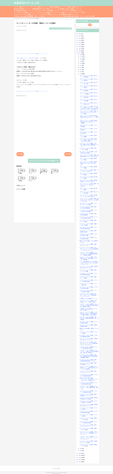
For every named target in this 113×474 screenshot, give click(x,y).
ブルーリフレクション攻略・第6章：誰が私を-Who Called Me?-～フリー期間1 (88, 122)
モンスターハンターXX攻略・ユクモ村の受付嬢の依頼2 (88, 412)
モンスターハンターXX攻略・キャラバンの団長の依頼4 (88, 281)
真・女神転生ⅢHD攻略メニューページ (23, 10)
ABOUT (83, 12)
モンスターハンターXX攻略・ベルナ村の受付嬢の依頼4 (88, 274)
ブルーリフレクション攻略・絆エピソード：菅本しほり (88, 103)
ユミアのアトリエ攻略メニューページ (48, 14)
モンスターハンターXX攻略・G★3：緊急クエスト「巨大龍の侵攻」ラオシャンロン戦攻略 (88, 368)
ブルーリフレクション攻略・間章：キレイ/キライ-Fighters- (88, 170)
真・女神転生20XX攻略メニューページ (69, 14)
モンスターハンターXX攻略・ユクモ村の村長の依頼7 (88, 287)
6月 (81, 67)
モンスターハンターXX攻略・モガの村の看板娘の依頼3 (88, 336)
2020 (80, 46)
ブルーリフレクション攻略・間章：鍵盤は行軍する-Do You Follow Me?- (88, 155)
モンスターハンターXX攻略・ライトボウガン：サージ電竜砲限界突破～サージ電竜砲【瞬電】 (88, 254)
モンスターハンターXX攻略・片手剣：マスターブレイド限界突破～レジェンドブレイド (88, 295)
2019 (80, 48)
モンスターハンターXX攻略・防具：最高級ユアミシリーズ (88, 395)
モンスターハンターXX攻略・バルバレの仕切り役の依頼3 (88, 211)
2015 (80, 455)
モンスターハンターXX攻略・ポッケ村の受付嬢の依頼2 (88, 228)
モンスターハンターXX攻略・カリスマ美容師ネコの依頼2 (88, 401)
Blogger (58, 468)
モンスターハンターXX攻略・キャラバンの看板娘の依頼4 (88, 391)
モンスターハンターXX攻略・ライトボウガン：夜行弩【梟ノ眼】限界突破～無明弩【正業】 (88, 305)
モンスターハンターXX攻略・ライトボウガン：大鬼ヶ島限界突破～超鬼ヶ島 (88, 387)
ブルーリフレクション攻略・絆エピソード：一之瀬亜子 (88, 93)
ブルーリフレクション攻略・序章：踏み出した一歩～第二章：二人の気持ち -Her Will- (88, 200)
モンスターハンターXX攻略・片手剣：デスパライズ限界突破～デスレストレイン (88, 433)
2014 (80, 457)
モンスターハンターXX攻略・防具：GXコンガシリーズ (88, 372)
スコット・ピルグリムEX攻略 (87, 16)
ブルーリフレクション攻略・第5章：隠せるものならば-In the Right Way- (88, 163)
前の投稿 (67, 154)
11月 (81, 56)
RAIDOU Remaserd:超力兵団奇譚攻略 (23, 16)
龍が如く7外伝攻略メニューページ (22, 8)
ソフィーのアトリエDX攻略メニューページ (24, 12)
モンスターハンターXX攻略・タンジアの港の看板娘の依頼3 (88, 347)
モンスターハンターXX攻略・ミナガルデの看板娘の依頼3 (88, 375)
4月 (81, 71)
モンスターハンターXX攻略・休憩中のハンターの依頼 (88, 442)
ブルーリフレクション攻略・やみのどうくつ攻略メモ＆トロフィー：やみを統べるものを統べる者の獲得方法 (88, 108)
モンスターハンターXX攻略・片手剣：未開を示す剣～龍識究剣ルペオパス (88, 145)
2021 (80, 44)
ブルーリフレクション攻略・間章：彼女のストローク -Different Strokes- (88, 185)
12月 (81, 54)
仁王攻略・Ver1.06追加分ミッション (88, 298)
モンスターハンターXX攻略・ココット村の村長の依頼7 (88, 291)
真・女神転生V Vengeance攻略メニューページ (69, 8)
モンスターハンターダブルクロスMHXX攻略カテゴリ (44, 160)
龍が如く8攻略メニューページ (75, 7)
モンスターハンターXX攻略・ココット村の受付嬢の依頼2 (88, 383)
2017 (80, 53)
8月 (81, 63)
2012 (80, 461)
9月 (81, 61)
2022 (80, 42)
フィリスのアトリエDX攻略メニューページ (72, 10)
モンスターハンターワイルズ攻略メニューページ (26, 14)
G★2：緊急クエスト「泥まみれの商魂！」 (28, 58)
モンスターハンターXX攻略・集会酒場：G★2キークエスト (88, 405)
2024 (80, 38)
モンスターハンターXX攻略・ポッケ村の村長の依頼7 (88, 238)
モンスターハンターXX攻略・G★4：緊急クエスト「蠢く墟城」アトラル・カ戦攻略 (88, 258)
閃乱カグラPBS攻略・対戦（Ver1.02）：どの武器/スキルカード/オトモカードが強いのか (88, 379)
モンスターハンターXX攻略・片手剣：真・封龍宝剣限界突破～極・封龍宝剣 (88, 318)
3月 (81, 73)
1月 (81, 450)
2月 (81, 448)
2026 (80, 34)
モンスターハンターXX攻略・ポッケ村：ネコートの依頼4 (88, 204)
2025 (80, 36)
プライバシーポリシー (74, 12)
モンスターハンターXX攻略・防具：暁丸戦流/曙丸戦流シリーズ (88, 360)
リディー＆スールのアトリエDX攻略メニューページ (47, 10)
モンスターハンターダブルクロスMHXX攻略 (60, 28)
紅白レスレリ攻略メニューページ (42, 16)
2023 (80, 40)
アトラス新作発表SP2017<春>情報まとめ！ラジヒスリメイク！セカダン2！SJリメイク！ (88, 263)
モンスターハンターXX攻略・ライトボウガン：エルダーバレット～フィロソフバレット (88, 438)
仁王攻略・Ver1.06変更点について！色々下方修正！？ (88, 309)
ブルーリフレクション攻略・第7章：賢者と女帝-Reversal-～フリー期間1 (88, 117)
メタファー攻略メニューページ (21, 7)
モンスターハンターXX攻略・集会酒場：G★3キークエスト (88, 339)
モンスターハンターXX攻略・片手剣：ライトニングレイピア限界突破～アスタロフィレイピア (88, 249)
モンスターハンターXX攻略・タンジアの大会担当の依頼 (88, 217)
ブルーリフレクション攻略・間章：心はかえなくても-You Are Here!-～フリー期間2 (88, 112)
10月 (81, 59)
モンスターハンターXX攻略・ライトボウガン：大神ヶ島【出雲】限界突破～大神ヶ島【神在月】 (88, 351)
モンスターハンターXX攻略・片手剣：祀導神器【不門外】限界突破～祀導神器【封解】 (88, 356)
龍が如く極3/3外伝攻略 (73, 16)
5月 (81, 69)
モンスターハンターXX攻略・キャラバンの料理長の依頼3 (88, 422)
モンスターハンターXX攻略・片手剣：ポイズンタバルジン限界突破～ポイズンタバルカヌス (88, 343)
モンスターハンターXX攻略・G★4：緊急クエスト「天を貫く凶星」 (88, 301)
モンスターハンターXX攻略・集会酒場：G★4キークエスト (88, 267)
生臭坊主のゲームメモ (26, 3)
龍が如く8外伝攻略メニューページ (58, 7)
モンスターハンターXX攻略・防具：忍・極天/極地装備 (88, 207)
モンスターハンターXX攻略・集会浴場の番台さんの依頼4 (88, 398)
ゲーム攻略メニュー (63, 12)
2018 (80, 50)
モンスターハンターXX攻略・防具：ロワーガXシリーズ (88, 425)
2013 (80, 459)
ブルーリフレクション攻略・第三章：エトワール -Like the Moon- (88, 196)
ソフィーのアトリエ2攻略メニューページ (47, 12)
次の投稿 (20, 154)
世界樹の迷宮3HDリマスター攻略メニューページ (44, 8)
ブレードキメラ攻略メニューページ (39, 7)
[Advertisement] (44, 41)
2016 (80, 453)
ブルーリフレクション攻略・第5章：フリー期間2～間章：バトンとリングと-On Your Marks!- (88, 140)
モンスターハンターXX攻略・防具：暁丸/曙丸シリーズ (88, 363)
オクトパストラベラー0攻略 (59, 16)
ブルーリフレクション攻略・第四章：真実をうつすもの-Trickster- (88, 181)
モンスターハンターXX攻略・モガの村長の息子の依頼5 (88, 152)
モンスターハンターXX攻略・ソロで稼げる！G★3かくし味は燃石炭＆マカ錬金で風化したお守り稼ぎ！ (88, 313)
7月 (81, 65)
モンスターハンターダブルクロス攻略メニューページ (32, 53)
